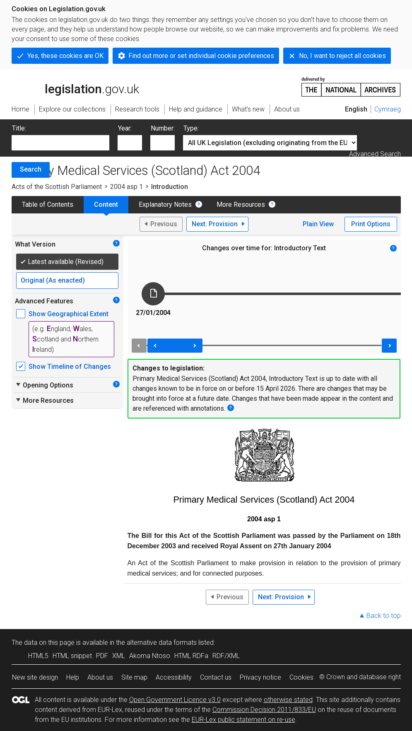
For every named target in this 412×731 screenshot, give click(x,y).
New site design (35, 677)
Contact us (215, 677)
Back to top (383, 616)
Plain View (318, 224)
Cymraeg (387, 109)
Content (106, 204)
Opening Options (44, 385)
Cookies (301, 677)
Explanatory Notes (165, 204)
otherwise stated (288, 700)
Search (30, 169)
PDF (102, 656)
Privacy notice (260, 677)
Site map (134, 677)
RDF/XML (226, 656)
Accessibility (174, 677)
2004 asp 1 (126, 187)
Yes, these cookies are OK (65, 56)
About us (100, 677)
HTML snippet (72, 656)
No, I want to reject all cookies (342, 56)
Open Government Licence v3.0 (175, 700)
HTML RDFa (191, 656)
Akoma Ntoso (149, 656)
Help (72, 677)
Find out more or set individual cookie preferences (201, 56)
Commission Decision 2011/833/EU (264, 710)
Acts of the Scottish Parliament (57, 187)
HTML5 (38, 656)
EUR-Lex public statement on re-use (243, 720)
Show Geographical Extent (68, 314)
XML (118, 656)
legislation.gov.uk (75, 86)
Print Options (370, 224)
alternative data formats (162, 642)
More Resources (241, 204)
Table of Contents (47, 204)
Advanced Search (375, 154)
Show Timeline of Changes (70, 366)
